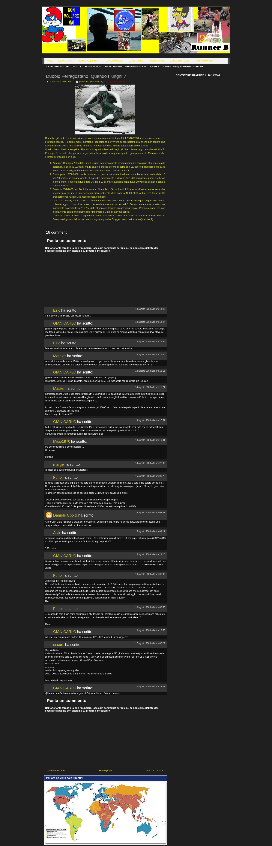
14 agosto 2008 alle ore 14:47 (150, 322)
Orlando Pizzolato (135, 66)
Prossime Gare (157, 61)
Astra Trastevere (180, 61)
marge (58, 464)
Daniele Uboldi (65, 515)
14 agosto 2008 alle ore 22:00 (150, 463)
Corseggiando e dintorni (115, 82)
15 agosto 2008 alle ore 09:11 (150, 531)
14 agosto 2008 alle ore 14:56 (150, 341)
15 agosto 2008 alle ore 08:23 (150, 512)
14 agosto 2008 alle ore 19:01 (150, 440)
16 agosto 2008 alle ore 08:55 (150, 607)
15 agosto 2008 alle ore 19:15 (150, 554)
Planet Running (113, 66)
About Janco (65, 61)
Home (50, 61)
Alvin (57, 533)
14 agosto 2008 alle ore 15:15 (150, 371)
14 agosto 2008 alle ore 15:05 (150, 354)
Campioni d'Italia (204, 61)
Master (59, 388)
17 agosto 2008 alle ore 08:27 (150, 643)
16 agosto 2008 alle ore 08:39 (150, 574)
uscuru (58, 645)
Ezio (57, 310)
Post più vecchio (155, 770)
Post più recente (56, 770)
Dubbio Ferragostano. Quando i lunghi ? (86, 76)
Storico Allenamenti (89, 61)
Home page (105, 770)
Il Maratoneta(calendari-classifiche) (183, 66)
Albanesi (154, 66)
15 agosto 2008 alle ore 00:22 (150, 476)
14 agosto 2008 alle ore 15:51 (150, 420)
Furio (57, 477)
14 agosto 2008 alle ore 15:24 (150, 387)
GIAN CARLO (64, 323)
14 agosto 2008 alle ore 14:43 (150, 309)
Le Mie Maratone (114, 61)
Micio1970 (61, 441)
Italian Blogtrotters (57, 66)
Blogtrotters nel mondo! (87, 66)
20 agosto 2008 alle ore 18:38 (150, 686)
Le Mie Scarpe (136, 61)
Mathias (59, 356)
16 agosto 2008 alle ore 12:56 (150, 630)
